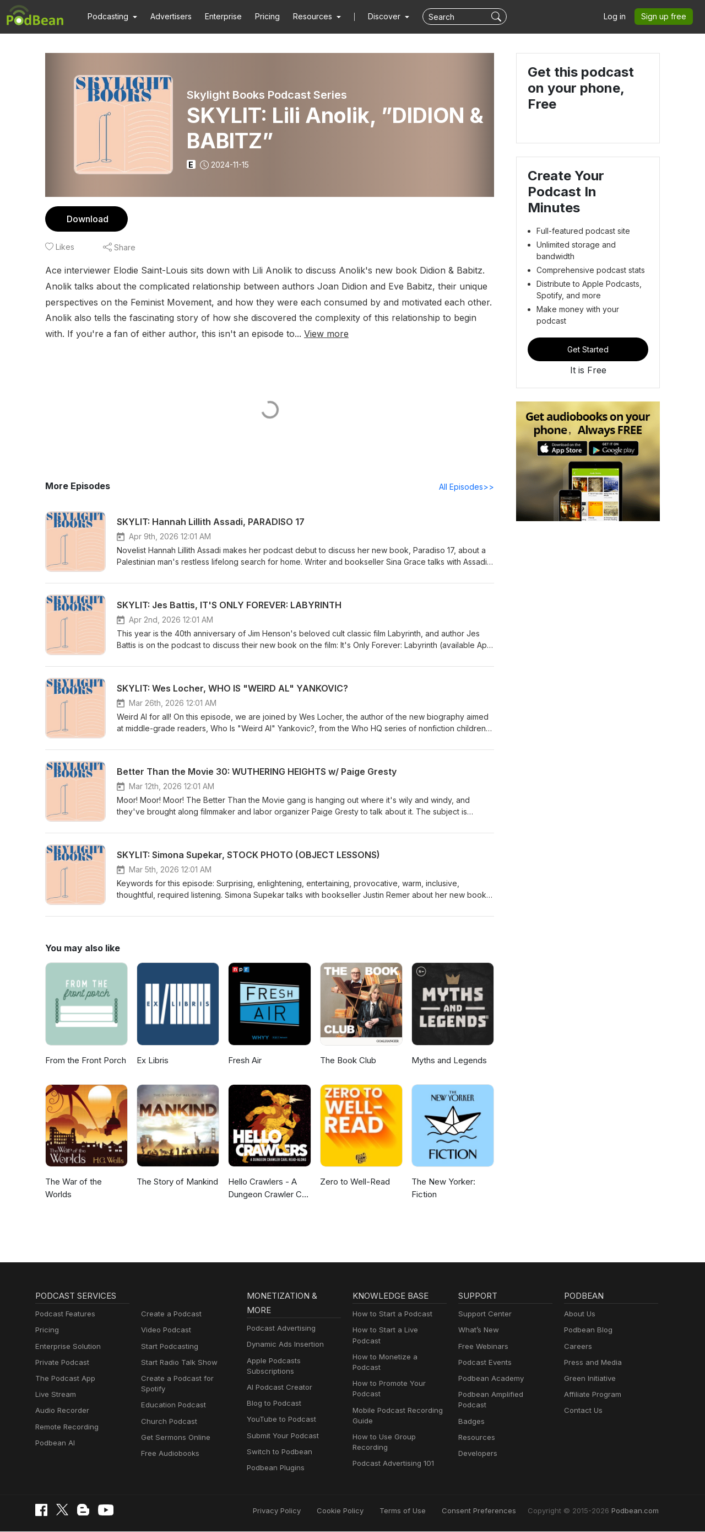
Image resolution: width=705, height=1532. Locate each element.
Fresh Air (244, 1060)
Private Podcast (60, 1363)
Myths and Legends (447, 1060)
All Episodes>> (468, 487)
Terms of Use (423, 1511)
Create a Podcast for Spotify (186, 1379)
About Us (579, 1314)
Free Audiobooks (168, 1443)
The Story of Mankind (176, 1182)
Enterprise (217, 16)
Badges (470, 1411)
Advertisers (167, 16)
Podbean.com (637, 1511)
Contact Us (582, 1411)
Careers (577, 1347)
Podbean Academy (488, 1379)
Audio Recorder (60, 1411)
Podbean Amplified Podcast (502, 1395)
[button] (111, 16)
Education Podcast (171, 1395)
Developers (476, 1443)
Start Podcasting (167, 1347)
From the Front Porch (84, 1060)
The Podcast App (62, 1379)
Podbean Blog (587, 1330)
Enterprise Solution (65, 1347)
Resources (475, 1427)
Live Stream (54, 1395)
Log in (618, 16)
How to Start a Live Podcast (397, 1330)
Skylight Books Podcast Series (267, 95)
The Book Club (347, 1060)
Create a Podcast (169, 1314)
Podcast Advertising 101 (391, 1443)
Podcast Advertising (279, 1329)
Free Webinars (482, 1347)
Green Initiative (588, 1379)
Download (86, 218)
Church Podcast (167, 1411)
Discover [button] (373, 16)
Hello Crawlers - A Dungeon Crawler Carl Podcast (269, 1189)
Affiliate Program (590, 1395)
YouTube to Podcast (279, 1420)
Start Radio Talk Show (177, 1363)
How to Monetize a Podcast (396, 1347)
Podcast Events (483, 1363)
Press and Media (591, 1363)
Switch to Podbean (277, 1452)
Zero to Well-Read (353, 1182)
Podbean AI (54, 1443)
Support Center (482, 1314)
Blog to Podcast (272, 1404)
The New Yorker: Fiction (442, 1188)
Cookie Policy (365, 1511)
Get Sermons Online (174, 1427)
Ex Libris (153, 1060)
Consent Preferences (493, 1511)
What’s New (477, 1330)
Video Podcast (164, 1330)
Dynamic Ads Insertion (283, 1345)
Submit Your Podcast (280, 1436)
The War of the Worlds (86, 1182)
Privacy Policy (305, 1511)
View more (192, 333)
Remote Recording (65, 1427)
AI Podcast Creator (277, 1388)
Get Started (588, 321)
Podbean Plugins (274, 1468)
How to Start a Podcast (389, 1314)
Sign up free (666, 16)
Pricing (260, 16)
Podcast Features (63, 1314)
